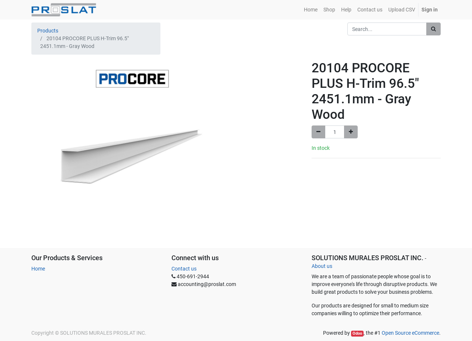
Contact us (184, 269)
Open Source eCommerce (410, 333)
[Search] (433, 29)
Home (38, 269)
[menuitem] (310, 10)
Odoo (357, 333)
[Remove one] (318, 131)
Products (47, 31)
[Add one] (351, 131)
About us (322, 266)
